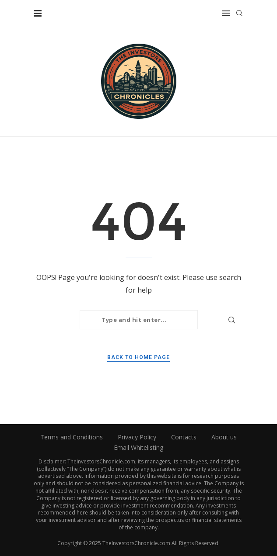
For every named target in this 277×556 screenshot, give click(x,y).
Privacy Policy (137, 437)
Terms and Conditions (71, 437)
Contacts (183, 437)
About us (224, 437)
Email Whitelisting (138, 447)
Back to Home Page (138, 357)
